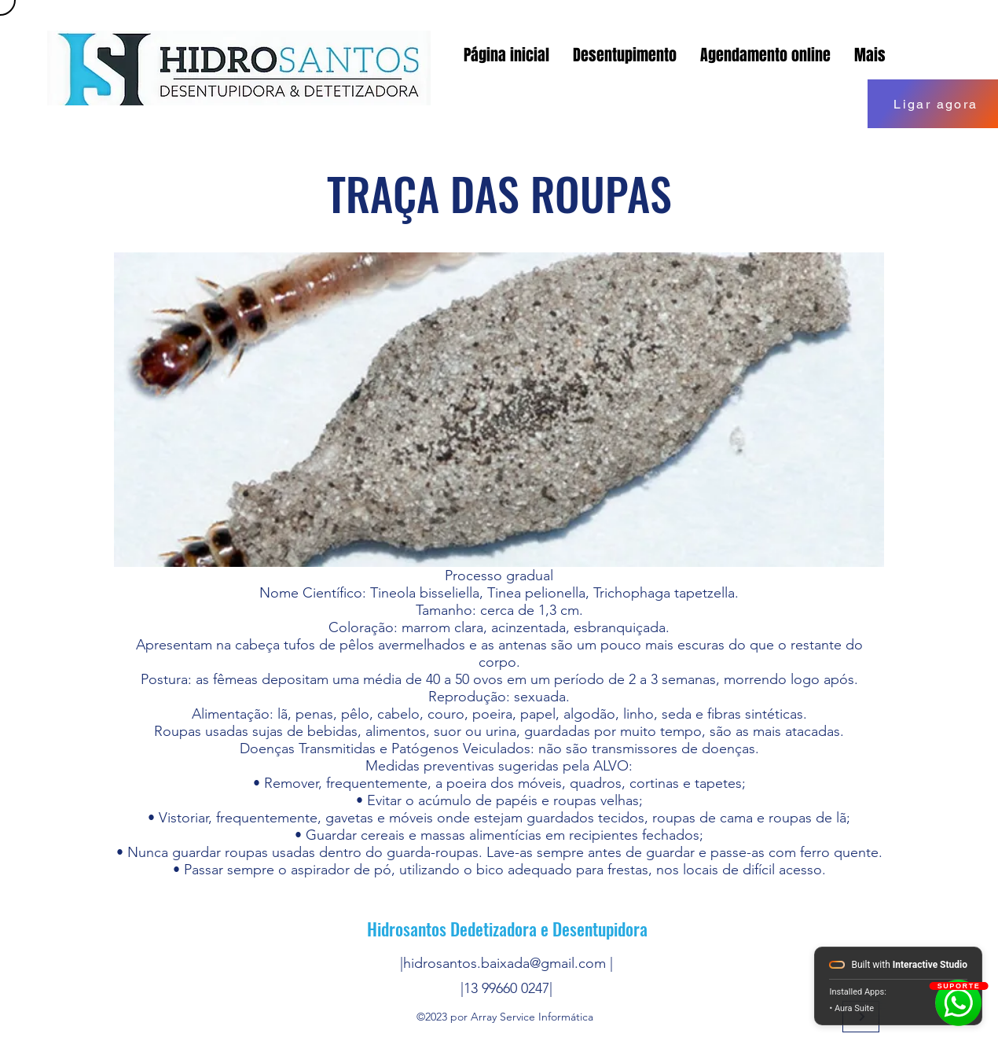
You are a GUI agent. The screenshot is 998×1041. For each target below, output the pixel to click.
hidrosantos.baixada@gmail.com (504, 963)
